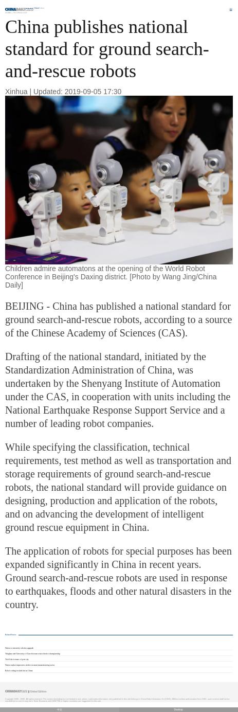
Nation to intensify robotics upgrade (19, 648)
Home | (8, 12)
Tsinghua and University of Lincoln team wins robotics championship (32, 654)
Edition (39, 8)
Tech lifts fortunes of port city (17, 659)
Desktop (178, 709)
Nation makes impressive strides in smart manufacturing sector (29, 665)
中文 (59, 709)
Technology (20, 12)
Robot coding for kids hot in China (18, 671)
